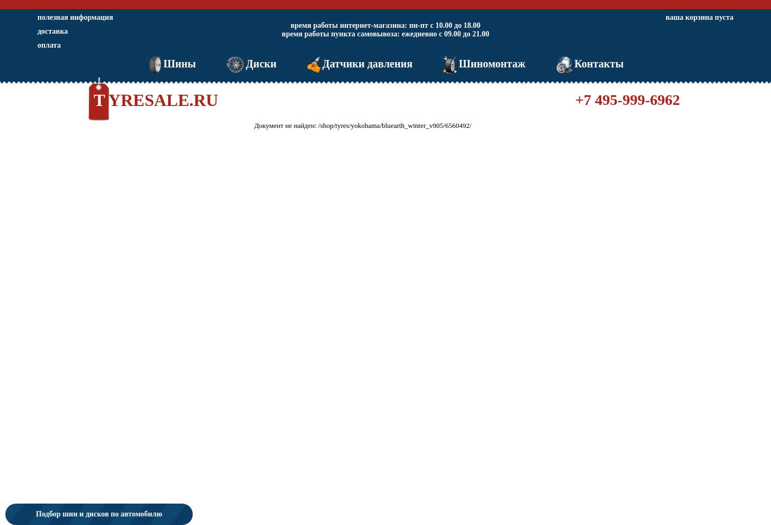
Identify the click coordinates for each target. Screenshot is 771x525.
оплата (49, 45)
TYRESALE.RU (156, 100)
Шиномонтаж (483, 64)
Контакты (589, 64)
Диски (250, 64)
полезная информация (75, 17)
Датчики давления (359, 64)
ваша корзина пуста (700, 17)
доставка (52, 31)
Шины (171, 64)
